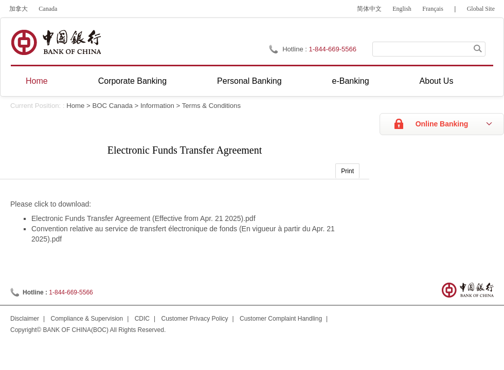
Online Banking (442, 124)
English (401, 8)
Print (347, 171)
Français (432, 8)
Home (37, 81)
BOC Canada (112, 105)
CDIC (142, 318)
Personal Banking (249, 81)
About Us (437, 81)
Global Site (481, 8)
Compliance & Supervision (86, 318)
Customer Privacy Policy (194, 318)
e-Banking (350, 81)
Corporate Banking (132, 81)
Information (157, 105)
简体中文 (369, 8)
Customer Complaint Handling (281, 318)
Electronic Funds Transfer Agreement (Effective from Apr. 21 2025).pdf (143, 218)
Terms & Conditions (211, 105)
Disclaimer (24, 318)
